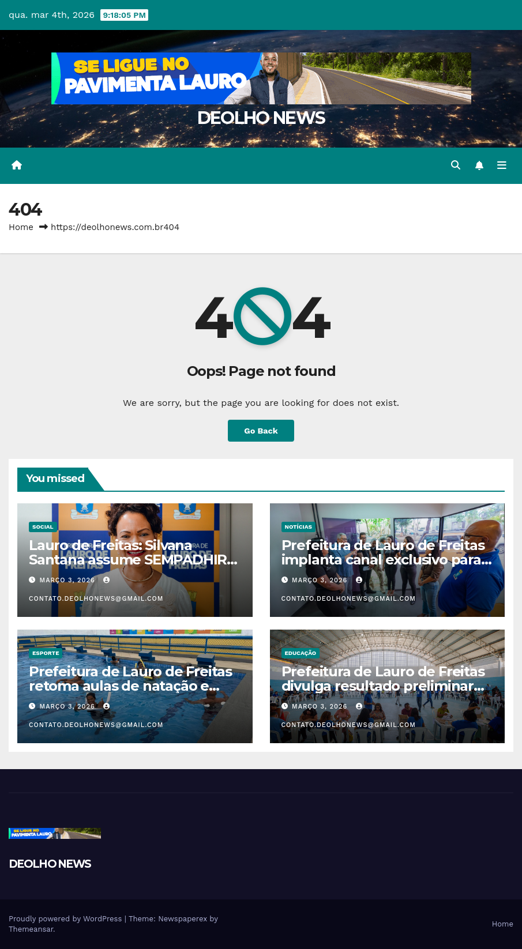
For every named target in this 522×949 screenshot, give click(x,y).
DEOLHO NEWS (261, 118)
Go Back (260, 430)
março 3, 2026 (69, 580)
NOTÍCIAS (298, 527)
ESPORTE (45, 653)
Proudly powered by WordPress (67, 918)
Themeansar (31, 929)
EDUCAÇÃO (301, 653)
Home (21, 227)
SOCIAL (43, 527)
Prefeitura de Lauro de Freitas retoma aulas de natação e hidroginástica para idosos (130, 686)
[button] (455, 165)
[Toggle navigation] (501, 165)
